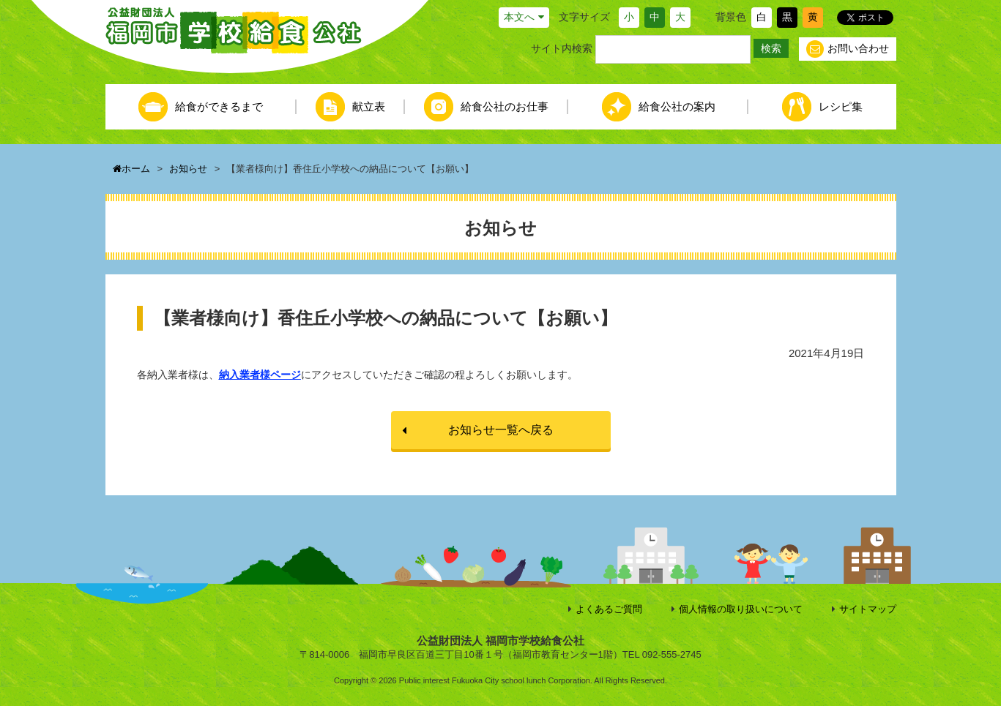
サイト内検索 (561, 48)
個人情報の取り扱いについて (741, 609)
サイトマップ (867, 609)
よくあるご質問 (609, 609)
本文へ (519, 17)
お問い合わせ (847, 49)
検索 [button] (771, 48)
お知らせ (188, 168)
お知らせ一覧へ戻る (501, 430)
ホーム (131, 168)
